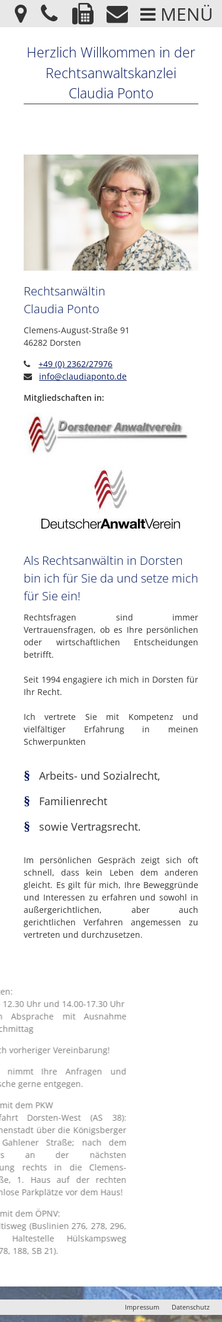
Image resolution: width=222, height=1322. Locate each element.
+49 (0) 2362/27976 (75, 363)
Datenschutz (191, 1306)
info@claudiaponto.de (83, 376)
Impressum (142, 1306)
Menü (176, 14)
